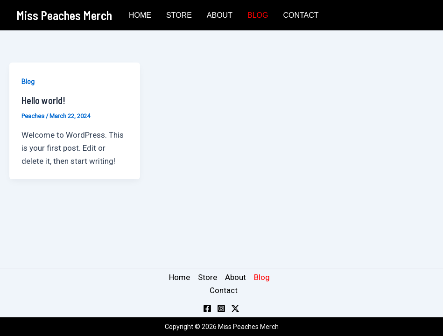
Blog (257, 15)
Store (179, 15)
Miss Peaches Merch (64, 15)
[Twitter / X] (235, 308)
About (219, 15)
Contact (300, 15)
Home (140, 15)
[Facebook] (207, 308)
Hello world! (43, 100)
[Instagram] (221, 308)
